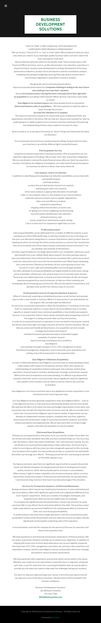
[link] (50, 29)
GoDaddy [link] (55, 617)
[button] (5, 5)
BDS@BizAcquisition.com (50, 597)
